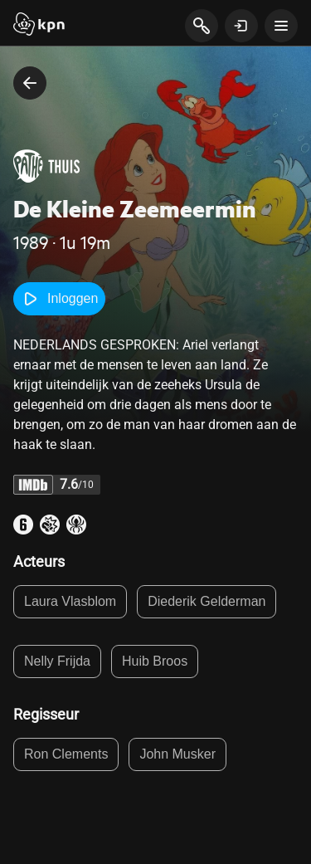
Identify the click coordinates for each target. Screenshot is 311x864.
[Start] (39, 25)
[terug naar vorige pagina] (29, 83)
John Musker (177, 754)
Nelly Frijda (57, 661)
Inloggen (59, 299)
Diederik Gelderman (206, 601)
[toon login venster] (241, 25)
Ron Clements (66, 754)
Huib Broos (154, 661)
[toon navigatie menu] (281, 25)
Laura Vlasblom (70, 601)
